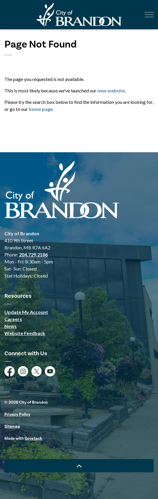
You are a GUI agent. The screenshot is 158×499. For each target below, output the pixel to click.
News (10, 326)
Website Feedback (24, 333)
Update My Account (26, 312)
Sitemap (12, 426)
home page (41, 109)
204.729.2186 (33, 254)
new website (111, 90)
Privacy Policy (17, 414)
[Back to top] (79, 465)
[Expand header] (149, 14)
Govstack (33, 438)
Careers (13, 319)
